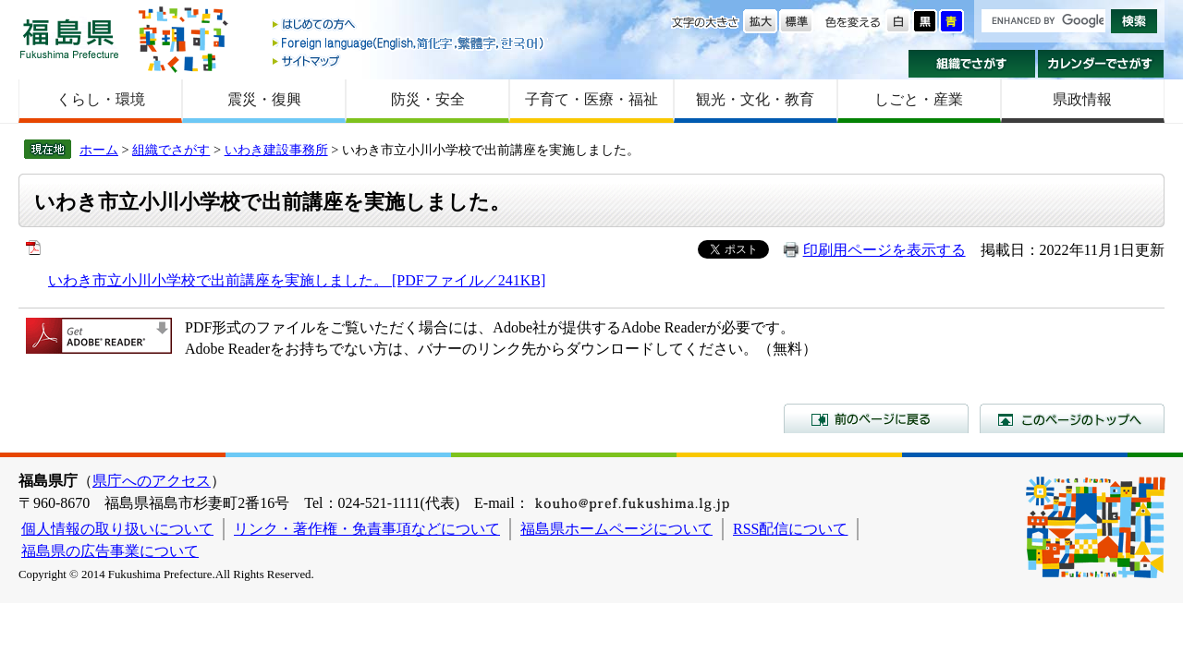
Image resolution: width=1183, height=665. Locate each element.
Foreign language (409, 43)
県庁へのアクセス (151, 481)
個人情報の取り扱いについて (117, 529)
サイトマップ (409, 60)
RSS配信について (790, 529)
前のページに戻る (876, 418)
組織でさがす (972, 64)
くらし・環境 (100, 99)
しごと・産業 (918, 99)
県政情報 (1082, 99)
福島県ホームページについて (616, 529)
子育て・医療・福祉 (591, 99)
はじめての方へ (409, 25)
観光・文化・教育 (755, 99)
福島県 (69, 38)
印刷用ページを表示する (884, 250)
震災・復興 (264, 99)
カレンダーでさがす (1101, 64)
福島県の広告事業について (110, 551)
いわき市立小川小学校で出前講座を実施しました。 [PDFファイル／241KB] (296, 280)
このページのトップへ (1072, 418)
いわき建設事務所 (276, 149)
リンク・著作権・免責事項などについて (367, 529)
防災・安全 (428, 99)
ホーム (98, 149)
